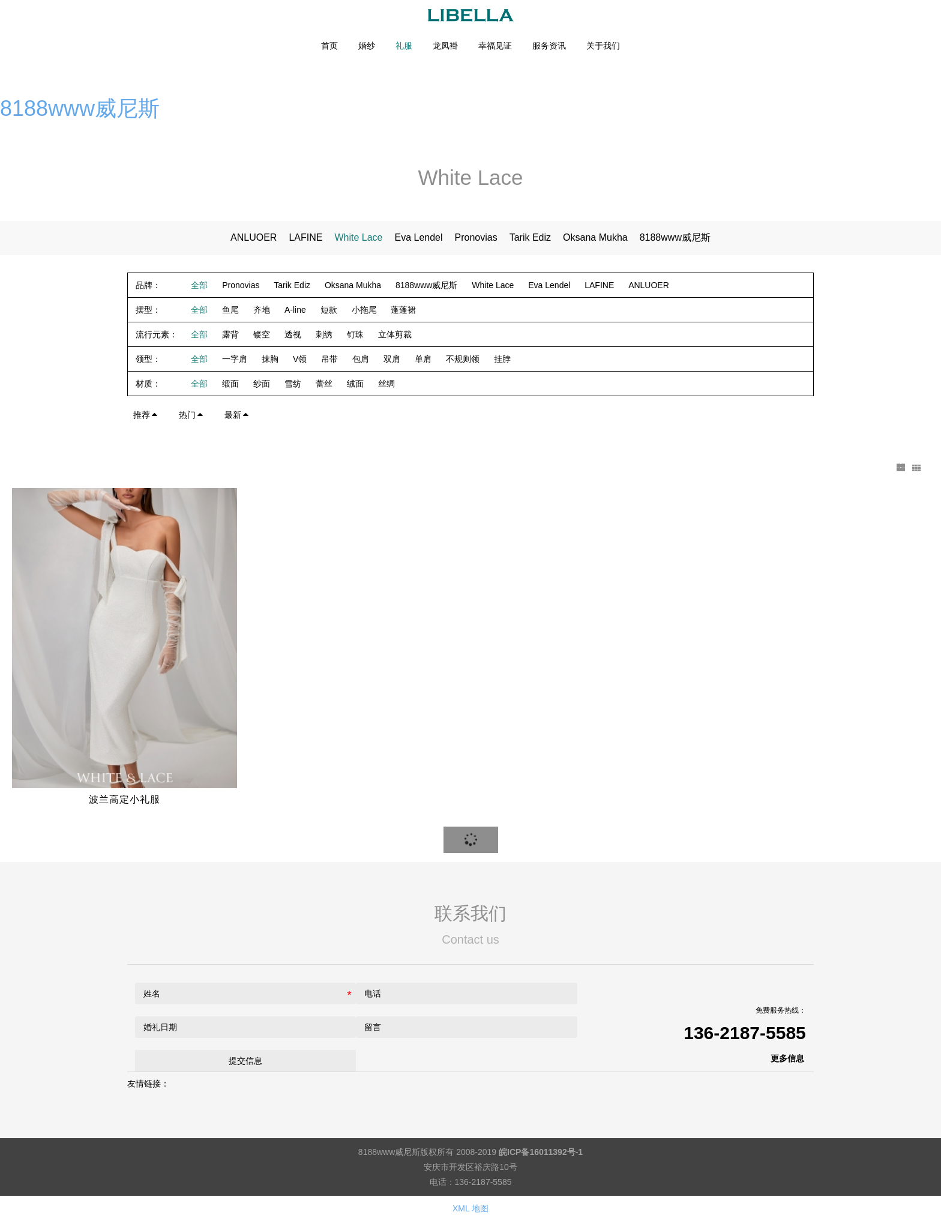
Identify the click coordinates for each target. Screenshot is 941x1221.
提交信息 (245, 1060)
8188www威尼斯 (80, 108)
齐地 (261, 310)
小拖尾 (364, 310)
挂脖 (502, 359)
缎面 (230, 383)
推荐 (145, 415)
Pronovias (476, 237)
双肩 (391, 359)
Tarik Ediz (530, 237)
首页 (329, 45)
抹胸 (270, 359)
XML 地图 (470, 1208)
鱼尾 (230, 310)
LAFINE (305, 237)
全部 (199, 285)
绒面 (355, 383)
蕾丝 (324, 383)
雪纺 (292, 383)
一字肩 (234, 359)
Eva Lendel (418, 237)
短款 (328, 310)
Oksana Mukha (595, 237)
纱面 (261, 383)
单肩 (423, 359)
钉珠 (355, 334)
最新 (237, 415)
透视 (292, 334)
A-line (295, 310)
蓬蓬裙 (403, 310)
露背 (230, 334)
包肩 (360, 359)
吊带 (329, 359)
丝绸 (386, 383)
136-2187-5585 (745, 1032)
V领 (300, 359)
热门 (191, 415)
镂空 (261, 334)
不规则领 (463, 359)
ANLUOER (253, 237)
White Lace (358, 237)
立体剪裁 (395, 334)
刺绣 (324, 334)
